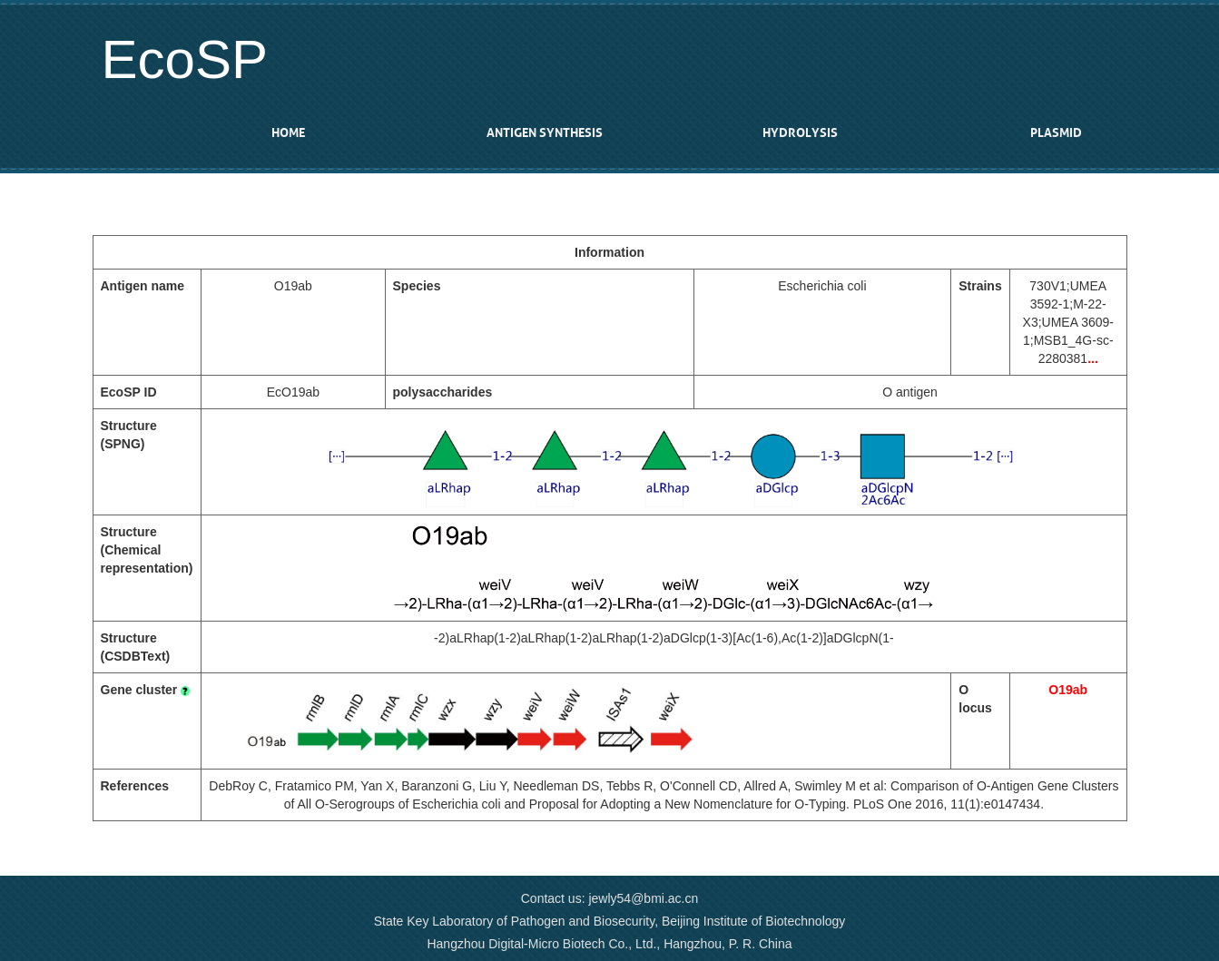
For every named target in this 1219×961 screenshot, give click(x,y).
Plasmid (1056, 133)
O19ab (1067, 689)
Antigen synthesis (545, 133)
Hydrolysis (800, 133)
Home (288, 133)
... (1092, 358)
